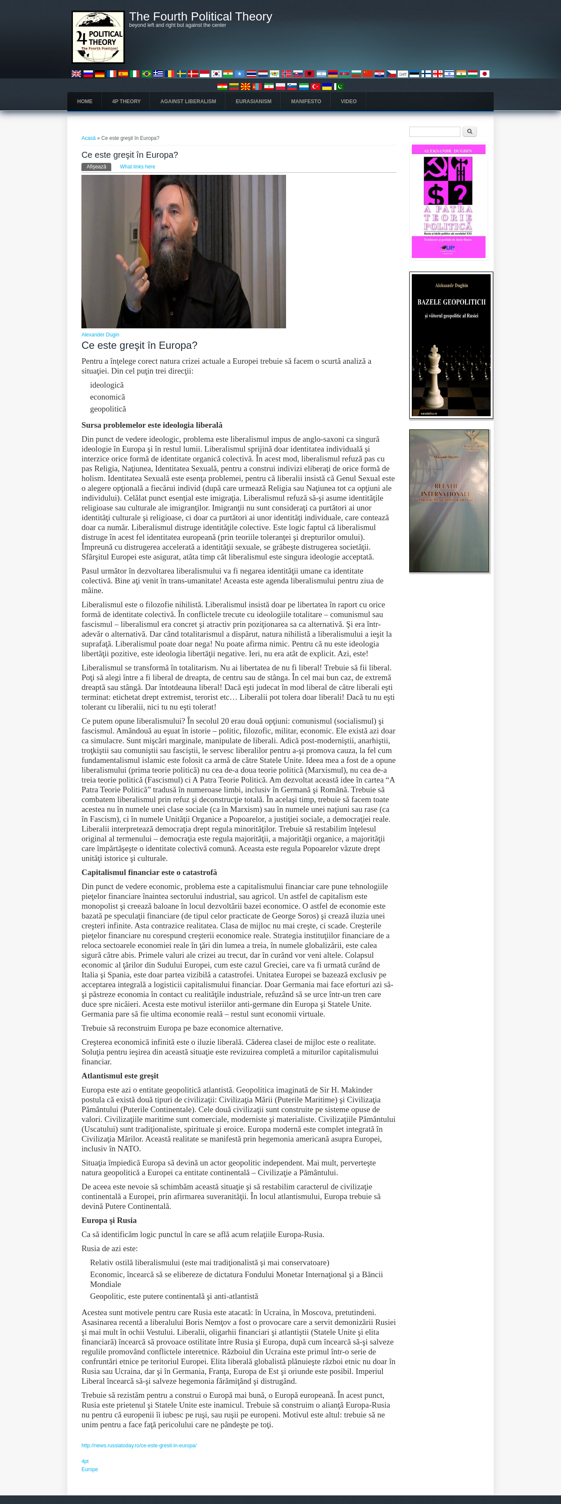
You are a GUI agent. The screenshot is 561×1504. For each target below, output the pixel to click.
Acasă (88, 138)
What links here (138, 167)
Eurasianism (254, 101)
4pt (85, 1461)
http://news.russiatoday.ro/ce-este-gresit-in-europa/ (139, 1446)
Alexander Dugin (100, 335)
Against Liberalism (188, 101)
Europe (89, 1469)
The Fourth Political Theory (200, 17)
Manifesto (306, 101)
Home (85, 101)
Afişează (99, 166)
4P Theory (126, 101)
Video (349, 101)
